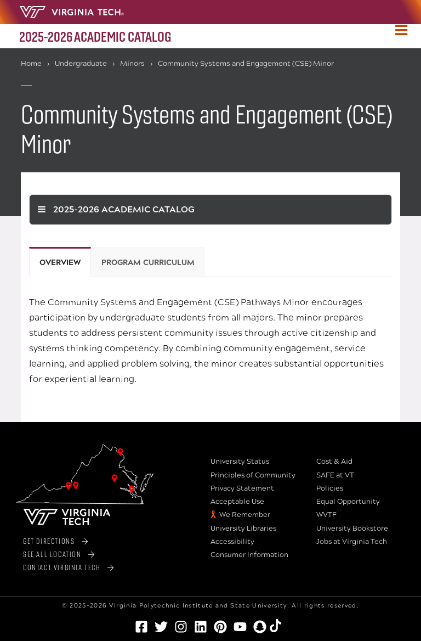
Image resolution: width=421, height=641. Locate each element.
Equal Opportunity (348, 501)
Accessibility (232, 541)
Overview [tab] (60, 262)
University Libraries (243, 528)
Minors (132, 63)
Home (31, 63)
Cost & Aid (334, 461)
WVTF (326, 514)
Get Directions (49, 541)
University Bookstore (352, 528)
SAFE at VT (335, 475)
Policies (329, 488)
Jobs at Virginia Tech (351, 541)
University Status (239, 461)
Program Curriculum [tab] (148, 262)
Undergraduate (81, 63)
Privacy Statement (242, 488)
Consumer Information (249, 554)
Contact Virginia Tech (62, 567)
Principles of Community (252, 475)
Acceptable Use (237, 501)
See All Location (52, 554)
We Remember (244, 514)
